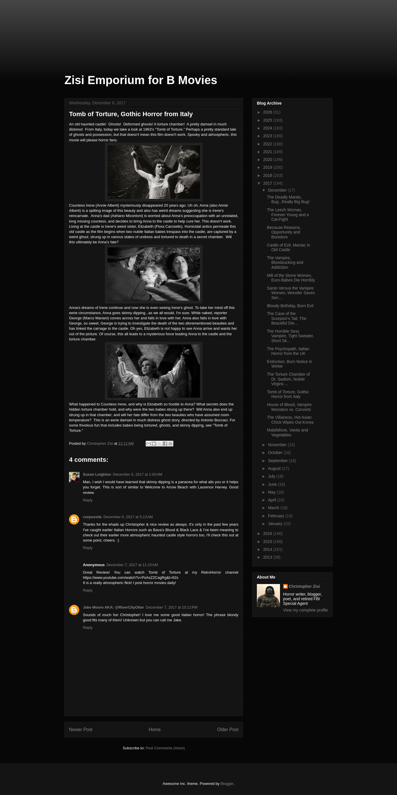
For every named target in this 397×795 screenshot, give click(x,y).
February (276, 516)
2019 (268, 167)
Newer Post (80, 729)
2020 (268, 159)
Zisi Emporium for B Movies (140, 80)
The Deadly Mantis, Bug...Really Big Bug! (288, 199)
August (274, 468)
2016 (268, 533)
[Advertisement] (29, 29)
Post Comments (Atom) (165, 748)
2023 (268, 136)
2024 (268, 128)
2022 (268, 144)
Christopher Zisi (304, 586)
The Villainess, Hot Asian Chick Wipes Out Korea (290, 420)
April (272, 500)
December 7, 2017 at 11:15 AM (132, 565)
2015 (268, 541)
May (272, 492)
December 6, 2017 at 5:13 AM (128, 517)
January (275, 523)
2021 (268, 151)
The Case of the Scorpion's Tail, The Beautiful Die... (286, 318)
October (275, 452)
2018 (268, 175)
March (274, 507)
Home (155, 729)
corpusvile (92, 517)
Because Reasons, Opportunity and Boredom (284, 232)
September (278, 460)
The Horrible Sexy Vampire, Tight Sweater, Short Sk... (290, 336)
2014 (268, 549)
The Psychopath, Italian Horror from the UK (288, 351)
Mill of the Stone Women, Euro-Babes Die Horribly (291, 278)
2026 (268, 112)
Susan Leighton (97, 474)
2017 (268, 183)
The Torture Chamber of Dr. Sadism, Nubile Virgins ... (288, 379)
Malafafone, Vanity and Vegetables (287, 432)
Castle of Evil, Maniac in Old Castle (288, 247)
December (277, 190)
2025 (268, 120)
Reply (87, 500)
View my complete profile (305, 610)
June (273, 484)
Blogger (226, 783)
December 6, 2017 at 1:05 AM (137, 474)
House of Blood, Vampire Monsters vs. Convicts (289, 407)
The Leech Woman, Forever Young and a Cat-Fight (288, 214)
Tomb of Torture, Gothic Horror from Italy (288, 394)
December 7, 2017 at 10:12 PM (172, 607)
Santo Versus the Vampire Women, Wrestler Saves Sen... (291, 293)
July (272, 476)
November (277, 444)
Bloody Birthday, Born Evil (290, 305)
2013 (268, 557)
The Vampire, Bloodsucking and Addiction (285, 262)
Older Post (227, 729)
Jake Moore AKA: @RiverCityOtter (113, 607)
